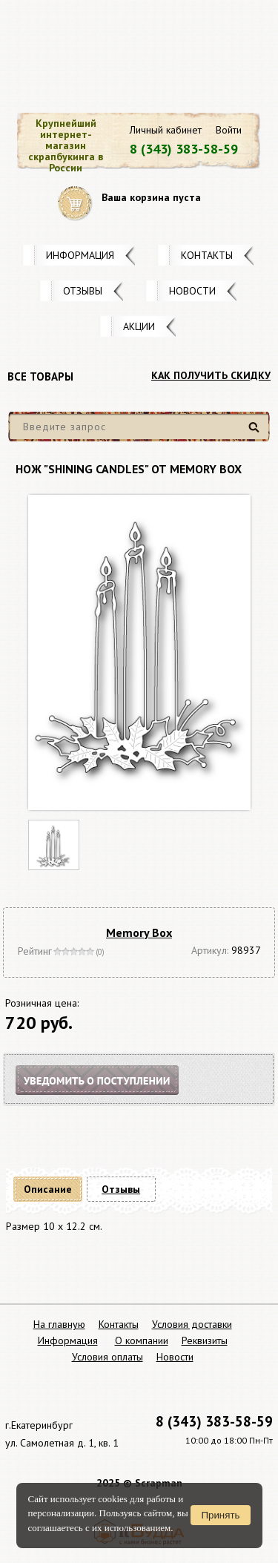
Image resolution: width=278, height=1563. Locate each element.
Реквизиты (205, 1340)
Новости (192, 290)
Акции (139, 326)
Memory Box (139, 932)
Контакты (207, 255)
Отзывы (82, 290)
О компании (141, 1340)
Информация (80, 255)
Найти (256, 432)
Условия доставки (192, 1324)
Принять (220, 1515)
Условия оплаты (107, 1357)
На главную (59, 1324)
